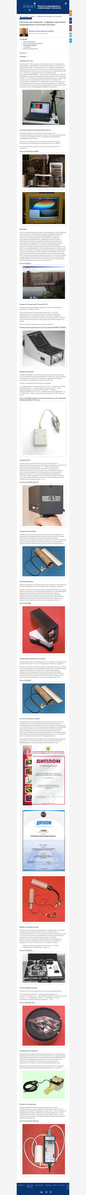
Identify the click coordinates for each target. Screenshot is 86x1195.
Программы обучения (30, 1186)
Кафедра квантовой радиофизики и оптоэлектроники (49, 16)
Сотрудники (27, 47)
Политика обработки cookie (69, 1186)
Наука (55, 1185)
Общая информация (29, 42)
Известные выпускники (30, 49)
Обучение (48, 1185)
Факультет (25, 16)
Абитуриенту (39, 1185)
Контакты (61, 1185)
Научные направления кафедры (33, 43)
